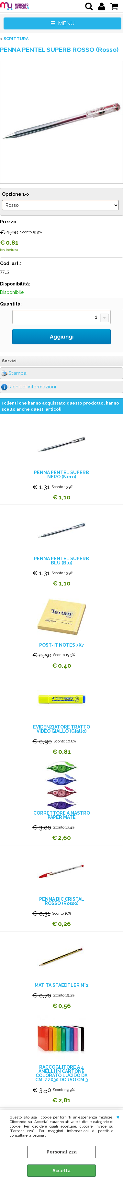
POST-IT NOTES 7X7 (61, 645)
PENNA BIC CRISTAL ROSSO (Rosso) (61, 901)
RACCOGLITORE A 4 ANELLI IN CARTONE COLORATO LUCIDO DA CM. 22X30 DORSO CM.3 (61, 1073)
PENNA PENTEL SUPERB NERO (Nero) (61, 475)
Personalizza (62, 1151)
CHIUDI (118, 1116)
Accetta (61, 1170)
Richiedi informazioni (32, 387)
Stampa (17, 373)
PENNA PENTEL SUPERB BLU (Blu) (61, 561)
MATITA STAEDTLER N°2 (62, 985)
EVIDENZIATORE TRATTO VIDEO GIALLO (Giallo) (61, 729)
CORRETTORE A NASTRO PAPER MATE (61, 815)
